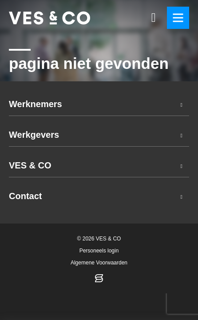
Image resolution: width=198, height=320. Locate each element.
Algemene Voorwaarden (99, 263)
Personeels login (99, 251)
